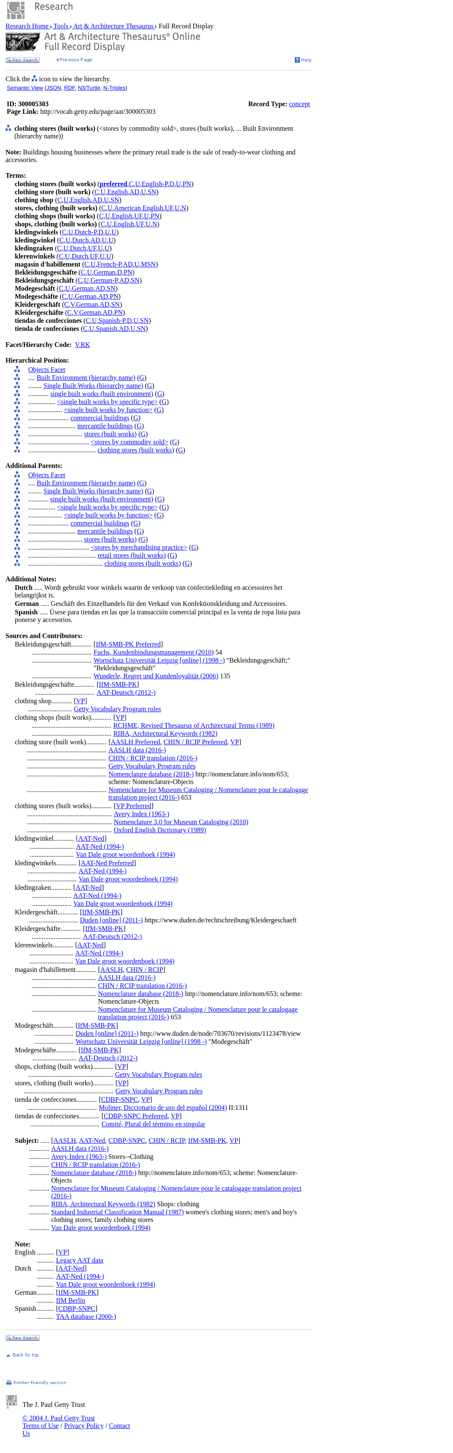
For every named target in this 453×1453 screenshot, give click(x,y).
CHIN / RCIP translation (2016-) (152, 758)
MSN (148, 264)
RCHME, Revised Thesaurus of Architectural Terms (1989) (194, 725)
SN (152, 191)
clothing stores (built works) (136, 450)
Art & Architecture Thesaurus (113, 26)
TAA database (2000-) (86, 1316)
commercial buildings (100, 417)
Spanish (107, 328)
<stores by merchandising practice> (139, 547)
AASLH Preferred (135, 742)
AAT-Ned (91, 838)
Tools (61, 26)
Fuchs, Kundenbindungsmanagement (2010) (153, 652)
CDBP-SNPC (119, 1099)
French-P (109, 264)
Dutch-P (86, 232)
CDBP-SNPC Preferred (135, 1116)
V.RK (82, 344)
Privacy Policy (84, 1425)
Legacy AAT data (80, 1260)
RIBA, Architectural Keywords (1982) (165, 733)
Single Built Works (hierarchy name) (93, 385)
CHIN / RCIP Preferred (195, 742)
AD (134, 191)
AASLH (111, 969)
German (104, 272)
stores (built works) (110, 434)
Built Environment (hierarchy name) (86, 377)
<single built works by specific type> (107, 401)
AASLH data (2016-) (137, 750)
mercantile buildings (105, 425)
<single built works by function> (108, 409)
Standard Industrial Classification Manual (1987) (117, 1212)
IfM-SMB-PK (118, 684)
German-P (104, 280)
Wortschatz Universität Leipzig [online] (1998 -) (159, 660)
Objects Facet (47, 369)
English (117, 191)
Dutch (80, 240)
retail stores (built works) (132, 555)
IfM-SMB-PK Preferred (128, 644)
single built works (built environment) (102, 393)
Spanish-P (112, 320)
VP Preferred (133, 805)
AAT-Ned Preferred (107, 863)
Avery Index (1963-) (141, 813)
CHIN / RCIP (144, 969)
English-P (154, 183)
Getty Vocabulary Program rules (117, 709)
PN (186, 183)
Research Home (27, 26)
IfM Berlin (70, 1300)
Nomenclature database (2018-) (151, 774)
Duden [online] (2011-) (111, 920)
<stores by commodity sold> (129, 442)
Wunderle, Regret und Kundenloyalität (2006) (155, 676)
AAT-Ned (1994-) (100, 846)
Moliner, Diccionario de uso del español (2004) (163, 1107)
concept (299, 103)
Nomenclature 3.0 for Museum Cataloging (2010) (181, 822)
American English (138, 208)
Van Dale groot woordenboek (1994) (126, 854)
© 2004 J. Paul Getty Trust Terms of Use (58, 1421)
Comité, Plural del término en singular (153, 1124)
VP (80, 700)
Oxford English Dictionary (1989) (160, 830)
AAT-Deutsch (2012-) (125, 692)
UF (169, 208)
